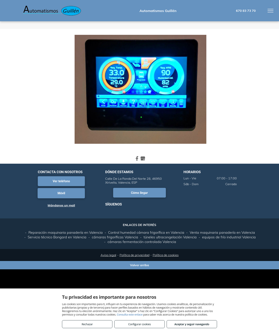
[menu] (270, 11)
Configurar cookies (139, 324)
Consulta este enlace (130, 314)
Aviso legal (108, 255)
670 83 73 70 (246, 11)
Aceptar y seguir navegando (191, 324)
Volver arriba (139, 265)
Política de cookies (166, 255)
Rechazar (87, 324)
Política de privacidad (134, 255)
